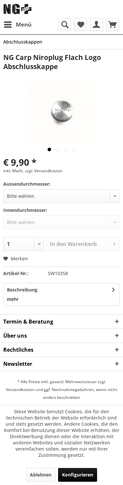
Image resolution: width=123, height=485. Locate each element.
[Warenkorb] (112, 24)
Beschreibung (22, 290)
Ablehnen (40, 475)
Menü (17, 23)
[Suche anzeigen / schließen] (64, 24)
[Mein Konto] (96, 24)
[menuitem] (17, 24)
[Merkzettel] (80, 24)
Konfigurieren (77, 475)
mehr (13, 299)
